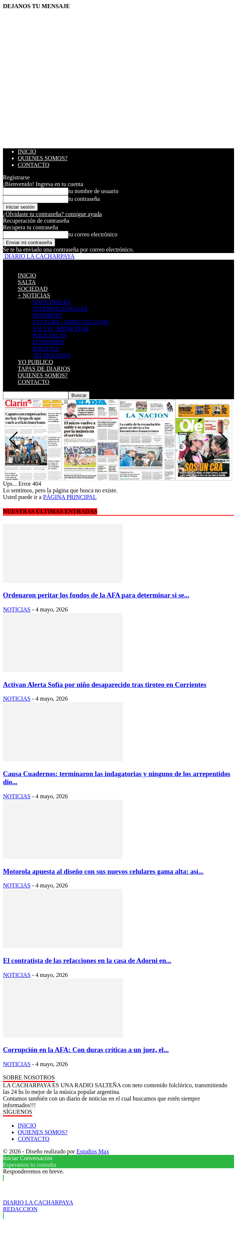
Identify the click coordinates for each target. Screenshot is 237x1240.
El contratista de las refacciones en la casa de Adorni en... (87, 960)
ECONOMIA (48, 342)
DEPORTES (47, 315)
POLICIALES (50, 335)
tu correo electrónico (92, 234)
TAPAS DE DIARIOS (44, 368)
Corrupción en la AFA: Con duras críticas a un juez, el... (86, 1050)
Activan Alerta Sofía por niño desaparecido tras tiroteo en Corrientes (104, 684)
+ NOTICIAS (34, 295)
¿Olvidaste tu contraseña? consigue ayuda (52, 214)
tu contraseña (84, 199)
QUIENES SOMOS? (43, 158)
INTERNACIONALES (60, 309)
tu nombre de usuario (93, 191)
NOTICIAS (17, 609)
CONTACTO (34, 165)
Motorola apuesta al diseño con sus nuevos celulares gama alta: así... (103, 871)
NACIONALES (51, 302)
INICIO (27, 151)
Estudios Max (93, 1151)
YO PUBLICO (35, 362)
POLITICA (46, 349)
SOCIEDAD (33, 289)
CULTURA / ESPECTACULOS (71, 322)
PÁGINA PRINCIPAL (70, 497)
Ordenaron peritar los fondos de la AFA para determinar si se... (96, 595)
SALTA (27, 282)
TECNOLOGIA (52, 355)
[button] (223, 440)
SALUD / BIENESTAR (61, 329)
